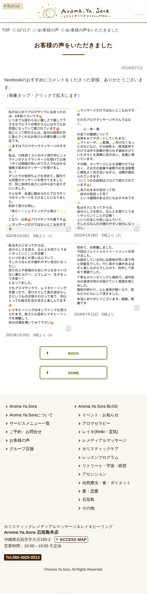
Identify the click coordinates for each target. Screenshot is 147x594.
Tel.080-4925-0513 (23, 557)
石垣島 (88, 499)
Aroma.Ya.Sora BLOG (98, 406)
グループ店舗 (21, 448)
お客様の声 (49, 30)
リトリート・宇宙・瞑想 (104, 465)
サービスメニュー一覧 (29, 423)
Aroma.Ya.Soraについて (31, 415)
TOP (6, 30)
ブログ (24, 30)
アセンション (94, 474)
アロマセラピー (96, 423)
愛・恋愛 (90, 491)
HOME (73, 373)
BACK (73, 353)
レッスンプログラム (100, 457)
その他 (88, 508)
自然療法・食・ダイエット (106, 482)
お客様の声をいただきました (93, 30)
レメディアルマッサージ (104, 440)
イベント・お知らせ (100, 415)
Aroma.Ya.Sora (23, 406)
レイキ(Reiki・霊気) (100, 431)
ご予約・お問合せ (25, 431)
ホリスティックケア (100, 448)
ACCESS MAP (73, 539)
